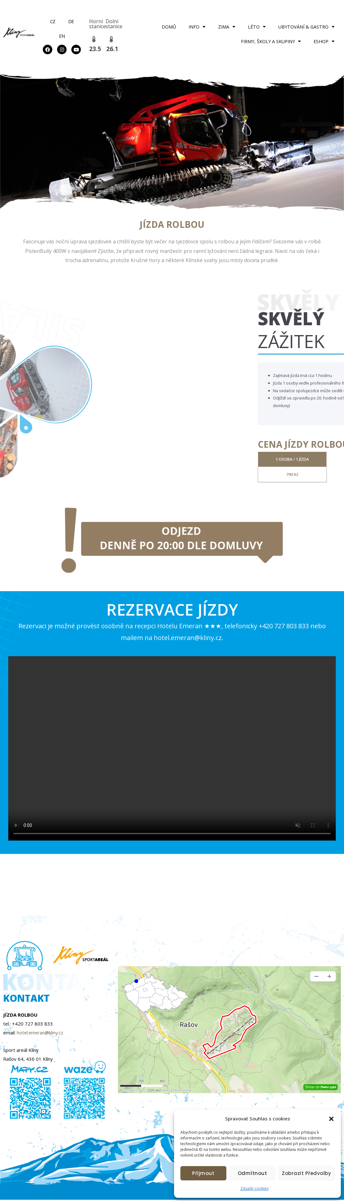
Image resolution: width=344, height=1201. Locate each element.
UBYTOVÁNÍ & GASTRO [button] (306, 26)
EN (62, 36)
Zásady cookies (254, 1188)
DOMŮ (169, 27)
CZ (52, 21)
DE (71, 21)
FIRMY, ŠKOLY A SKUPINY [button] (271, 41)
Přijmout (203, 1173)
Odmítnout (252, 1173)
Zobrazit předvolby (306, 1173)
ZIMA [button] (226, 26)
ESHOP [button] (324, 41)
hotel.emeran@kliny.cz (41, 1034)
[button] (331, 1119)
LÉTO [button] (257, 26)
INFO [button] (197, 26)
